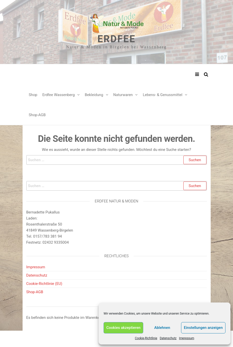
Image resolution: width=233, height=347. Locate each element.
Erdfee (116, 39)
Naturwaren (123, 95)
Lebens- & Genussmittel (162, 95)
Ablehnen (162, 327)
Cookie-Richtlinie (146, 338)
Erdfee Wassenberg (58, 95)
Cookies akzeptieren (123, 327)
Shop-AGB (37, 115)
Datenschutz (168, 338)
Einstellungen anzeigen (203, 327)
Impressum (186, 338)
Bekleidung (94, 95)
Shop (33, 95)
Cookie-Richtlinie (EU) (44, 283)
